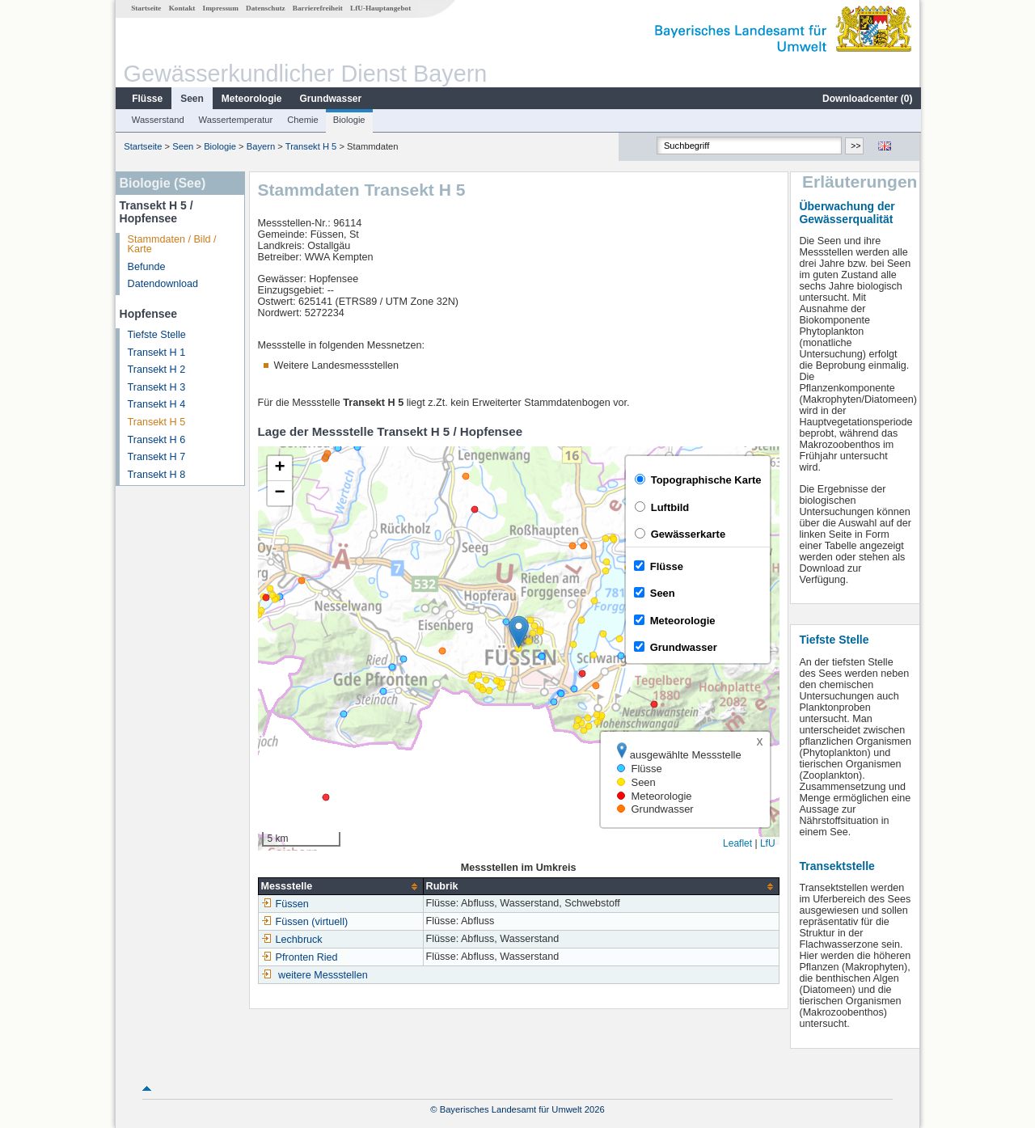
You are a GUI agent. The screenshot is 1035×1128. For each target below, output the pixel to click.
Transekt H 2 (156, 369)
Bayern (260, 146)
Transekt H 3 (156, 387)
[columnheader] (339, 886)
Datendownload (162, 283)
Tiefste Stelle (156, 334)
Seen (191, 98)
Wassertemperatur (235, 120)
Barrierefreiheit (317, 8)
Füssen (284, 904)
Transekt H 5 (310, 146)
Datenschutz (265, 8)
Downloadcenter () (866, 98)
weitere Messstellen (322, 975)
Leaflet (736, 843)
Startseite (145, 8)
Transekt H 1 (156, 352)
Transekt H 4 (156, 404)
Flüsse (146, 98)
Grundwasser (330, 98)
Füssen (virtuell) (304, 921)
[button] (518, 631)
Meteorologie (251, 98)
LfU (767, 843)
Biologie (348, 120)
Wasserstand (157, 120)
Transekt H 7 (156, 457)
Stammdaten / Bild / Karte (171, 245)
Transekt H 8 (156, 474)
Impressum (220, 8)
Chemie (302, 120)
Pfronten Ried (298, 957)
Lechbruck (291, 939)
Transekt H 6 (156, 440)
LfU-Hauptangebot (379, 8)
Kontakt (181, 8)
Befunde (146, 266)
